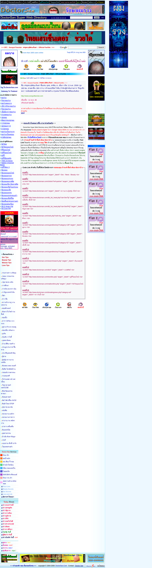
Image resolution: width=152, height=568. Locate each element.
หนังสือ (4, 410)
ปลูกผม (4, 117)
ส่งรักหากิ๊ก (4, 239)
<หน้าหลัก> (30, 78)
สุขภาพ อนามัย (7, 407)
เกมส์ (4, 440)
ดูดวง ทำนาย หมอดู (9, 327)
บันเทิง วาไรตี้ (7, 337)
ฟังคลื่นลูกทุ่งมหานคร (9, 201)
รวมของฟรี (6, 376)
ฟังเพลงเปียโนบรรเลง (9, 187)
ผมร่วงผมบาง (6, 103)
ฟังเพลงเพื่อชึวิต (7, 198)
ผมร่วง (3, 98)
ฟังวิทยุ (4, 144)
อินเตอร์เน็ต (6, 430)
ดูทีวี (3, 155)
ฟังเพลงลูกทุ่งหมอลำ (9, 196)
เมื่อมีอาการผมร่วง (8, 112)
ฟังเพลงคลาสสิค (7, 181)
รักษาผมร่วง (6, 100)
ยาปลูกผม (5, 129)
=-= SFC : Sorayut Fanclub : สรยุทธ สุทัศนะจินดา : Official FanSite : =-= (44, 83)
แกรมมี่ (8, 231)
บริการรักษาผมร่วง (8, 106)
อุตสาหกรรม (6, 433)
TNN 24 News (7, 161)
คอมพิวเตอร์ (6, 308)
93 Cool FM (6, 208)
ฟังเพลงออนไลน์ (7, 173)
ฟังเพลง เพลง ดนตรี (9, 366)
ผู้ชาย (4, 356)
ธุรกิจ (4, 334)
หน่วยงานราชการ (8, 417)
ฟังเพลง (4, 170)
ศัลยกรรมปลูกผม (7, 120)
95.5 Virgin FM (7, 206)
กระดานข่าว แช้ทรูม (9, 273)
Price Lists (6, 486)
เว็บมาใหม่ (39, 68)
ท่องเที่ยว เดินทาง (8, 330)
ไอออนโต (6, 471)
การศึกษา (5, 285)
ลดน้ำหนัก (6, 458)
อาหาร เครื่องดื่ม (8, 426)
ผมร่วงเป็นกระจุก (8, 132)
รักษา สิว (6, 455)
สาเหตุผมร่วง (6, 115)
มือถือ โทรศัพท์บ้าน (8, 369)
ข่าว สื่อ (4, 299)
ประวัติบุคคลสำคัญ (8, 353)
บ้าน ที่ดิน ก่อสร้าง (8, 344)
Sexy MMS (8, 248)
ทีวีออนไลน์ (5, 150)
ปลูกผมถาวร (6, 126)
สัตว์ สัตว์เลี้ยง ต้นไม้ (9, 400)
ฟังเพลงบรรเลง (7, 179)
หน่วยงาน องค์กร (8, 414)
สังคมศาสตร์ (6, 397)
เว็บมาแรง (66, 68)
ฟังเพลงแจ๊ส (6, 190)
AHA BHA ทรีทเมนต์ (10, 475)
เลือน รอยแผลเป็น (9, 468)
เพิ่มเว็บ (69, 306)
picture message (4, 245)
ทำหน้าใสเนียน (8, 465)
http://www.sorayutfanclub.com (32, 96)
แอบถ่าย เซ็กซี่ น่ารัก (9, 443)
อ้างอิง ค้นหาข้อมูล (8, 437)
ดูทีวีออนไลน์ (6, 153)
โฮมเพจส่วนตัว (7, 447)
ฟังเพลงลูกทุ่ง (6, 193)
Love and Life (7, 494)
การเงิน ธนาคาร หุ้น (9, 289)
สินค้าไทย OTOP (8, 404)
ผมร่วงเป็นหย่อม (7, 134)
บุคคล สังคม (6, 340)
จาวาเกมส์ (12, 236)
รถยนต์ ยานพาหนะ (8, 372)
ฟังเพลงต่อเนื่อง (7, 204)
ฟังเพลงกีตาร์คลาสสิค (9, 184)
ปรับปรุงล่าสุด (53, 68)
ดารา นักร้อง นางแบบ (43, 78)
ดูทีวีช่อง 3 (5, 167)
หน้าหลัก (26, 68)
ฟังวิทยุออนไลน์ (7, 147)
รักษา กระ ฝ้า (7, 478)
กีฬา (3, 296)
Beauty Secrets (8, 489)
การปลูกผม (5, 123)
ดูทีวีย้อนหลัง (6, 158)
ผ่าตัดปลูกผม (6, 137)
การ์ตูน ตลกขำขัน (8, 292)
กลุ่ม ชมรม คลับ (7, 282)
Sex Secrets (7, 491)
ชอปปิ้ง (4, 318)
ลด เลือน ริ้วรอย (8, 462)
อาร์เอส (14, 231)
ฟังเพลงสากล (6, 176)
